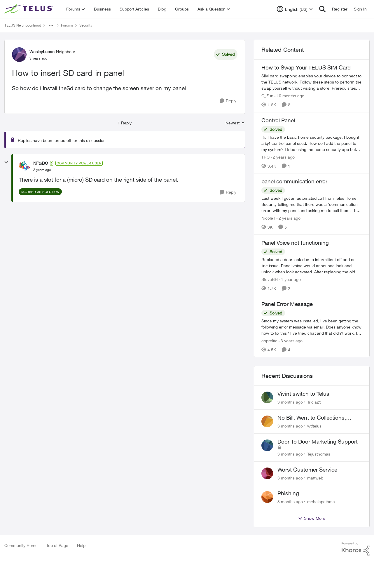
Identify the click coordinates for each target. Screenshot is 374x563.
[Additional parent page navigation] (51, 25)
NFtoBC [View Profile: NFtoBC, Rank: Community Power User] (40, 163)
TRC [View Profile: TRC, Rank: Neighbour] (265, 156)
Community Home (21, 545)
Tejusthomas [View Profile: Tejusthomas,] (318, 453)
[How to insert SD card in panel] (42, 170)
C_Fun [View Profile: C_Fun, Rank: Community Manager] (267, 95)
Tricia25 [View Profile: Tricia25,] (314, 401)
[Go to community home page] (29, 9)
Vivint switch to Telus (303, 393)
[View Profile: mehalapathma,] (267, 497)
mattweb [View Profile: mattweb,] (315, 477)
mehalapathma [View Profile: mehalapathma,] (321, 501)
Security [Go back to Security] (85, 25)
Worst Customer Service (307, 469)
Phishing (288, 493)
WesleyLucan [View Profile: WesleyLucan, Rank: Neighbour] (42, 51)
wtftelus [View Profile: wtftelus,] (314, 425)
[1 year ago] (290, 279)
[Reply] (228, 101)
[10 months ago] (289, 96)
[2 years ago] (283, 157)
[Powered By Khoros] (356, 549)
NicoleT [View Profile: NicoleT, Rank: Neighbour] (268, 218)
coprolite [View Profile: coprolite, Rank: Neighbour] (269, 340)
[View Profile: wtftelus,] (267, 421)
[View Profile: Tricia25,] (267, 397)
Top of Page (57, 545)
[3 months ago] (290, 402)
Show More (311, 518)
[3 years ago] (291, 340)
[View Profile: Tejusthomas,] (267, 445)
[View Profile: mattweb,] (267, 473)
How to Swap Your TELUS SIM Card (306, 67)
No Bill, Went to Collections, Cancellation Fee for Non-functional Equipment (311, 417)
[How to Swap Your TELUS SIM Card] (311, 82)
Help (81, 545)
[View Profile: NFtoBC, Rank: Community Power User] (24, 166)
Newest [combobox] (235, 123)
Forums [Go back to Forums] (67, 25)
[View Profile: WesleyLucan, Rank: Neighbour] (19, 54)
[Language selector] (294, 9)
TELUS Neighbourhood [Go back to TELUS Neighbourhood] (22, 25)
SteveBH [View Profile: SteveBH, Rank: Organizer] (269, 279)
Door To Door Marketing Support (317, 441)
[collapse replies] (6, 162)
